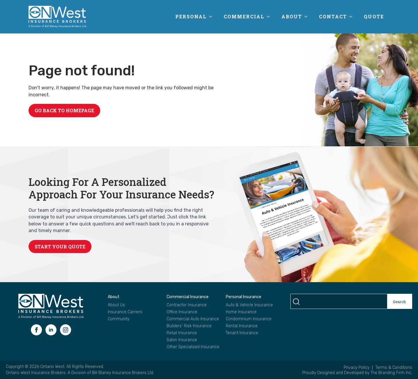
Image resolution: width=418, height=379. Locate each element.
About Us (116, 305)
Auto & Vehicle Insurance (249, 305)
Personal (191, 16)
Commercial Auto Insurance (193, 319)
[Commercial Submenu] (270, 16)
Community (118, 319)
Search (399, 301)
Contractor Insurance (187, 305)
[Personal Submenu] (212, 16)
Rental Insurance (241, 326)
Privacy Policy (356, 368)
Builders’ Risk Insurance (189, 326)
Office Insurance (182, 312)
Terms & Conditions (393, 368)
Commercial (244, 16)
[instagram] (65, 329)
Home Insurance (241, 312)
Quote (374, 16)
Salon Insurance (182, 340)
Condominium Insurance (248, 319)
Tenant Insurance (242, 333)
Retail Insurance (182, 333)
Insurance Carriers (125, 312)
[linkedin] (51, 329)
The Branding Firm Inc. (391, 372)
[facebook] (36, 329)
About (291, 16)
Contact (333, 16)
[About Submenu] (307, 16)
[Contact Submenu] (352, 16)
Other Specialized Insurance (193, 347)
